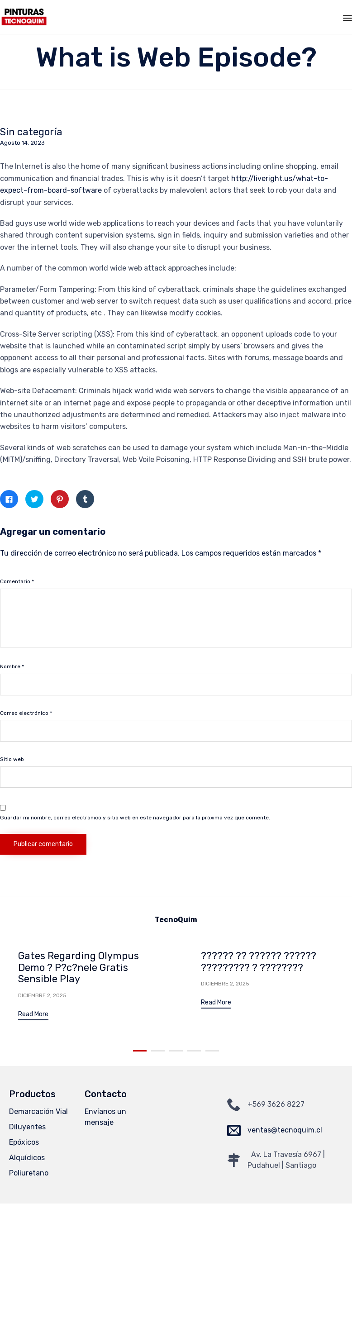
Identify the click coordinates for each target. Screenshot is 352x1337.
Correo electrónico (26, 713)
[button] (33, 1015)
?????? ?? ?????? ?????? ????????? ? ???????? (258, 962)
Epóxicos (24, 1141)
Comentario (17, 581)
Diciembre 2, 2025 (42, 995)
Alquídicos (27, 1156)
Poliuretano (28, 1172)
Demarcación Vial (38, 1110)
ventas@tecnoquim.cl (284, 1129)
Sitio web (12, 759)
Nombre (12, 666)
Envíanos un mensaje (105, 1116)
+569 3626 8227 (275, 1103)
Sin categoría (31, 132)
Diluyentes (27, 1126)
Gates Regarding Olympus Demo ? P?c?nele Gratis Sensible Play (78, 967)
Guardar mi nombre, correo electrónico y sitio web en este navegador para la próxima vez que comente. (135, 817)
